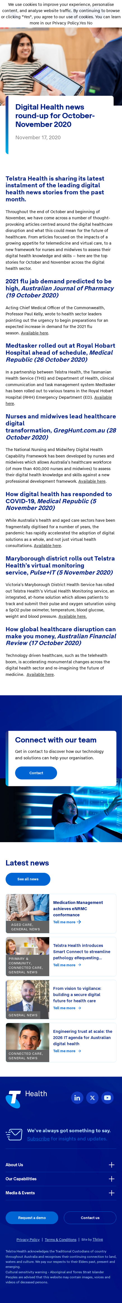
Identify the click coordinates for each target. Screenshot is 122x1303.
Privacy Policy (28, 1239)
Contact (36, 773)
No (89, 23)
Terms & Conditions (60, 1239)
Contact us (90, 1217)
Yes (82, 23)
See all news (28, 879)
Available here (34, 333)
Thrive (98, 1239)
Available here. (72, 616)
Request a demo (32, 1217)
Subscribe (38, 1138)
